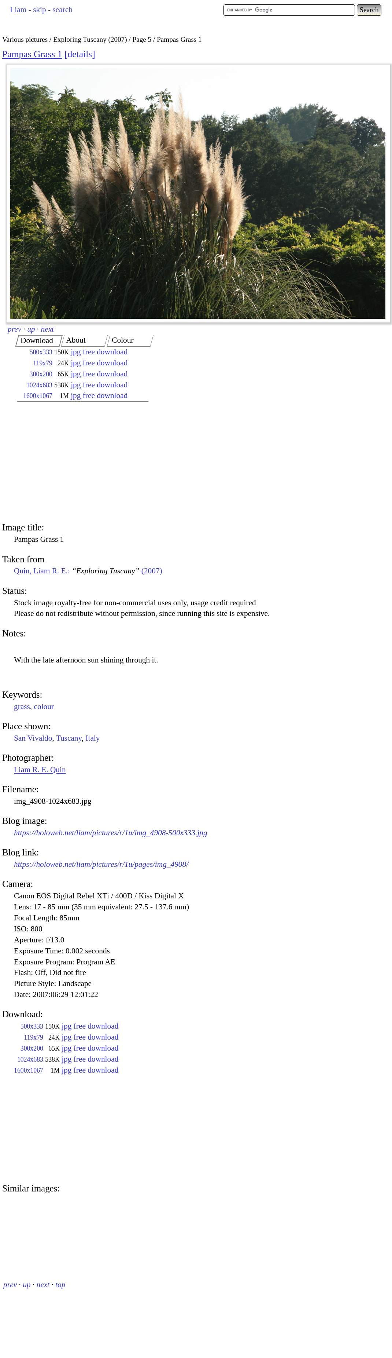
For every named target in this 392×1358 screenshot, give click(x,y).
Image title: (23, 527)
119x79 (42, 363)
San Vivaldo (33, 738)
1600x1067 (37, 395)
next (47, 329)
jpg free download (99, 351)
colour (44, 706)
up (31, 329)
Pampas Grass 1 (32, 54)
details (79, 54)
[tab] (39, 341)
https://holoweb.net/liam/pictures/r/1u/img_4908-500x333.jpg (110, 832)
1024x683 (39, 385)
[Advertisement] (76, 463)
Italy (92, 738)
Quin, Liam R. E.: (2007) (88, 570)
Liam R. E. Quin (40, 769)
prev (14, 329)
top (60, 1284)
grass (22, 706)
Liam (18, 9)
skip (39, 9)
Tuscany (69, 738)
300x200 (41, 374)
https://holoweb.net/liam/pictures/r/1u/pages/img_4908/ (101, 864)
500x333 (41, 352)
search (62, 9)
